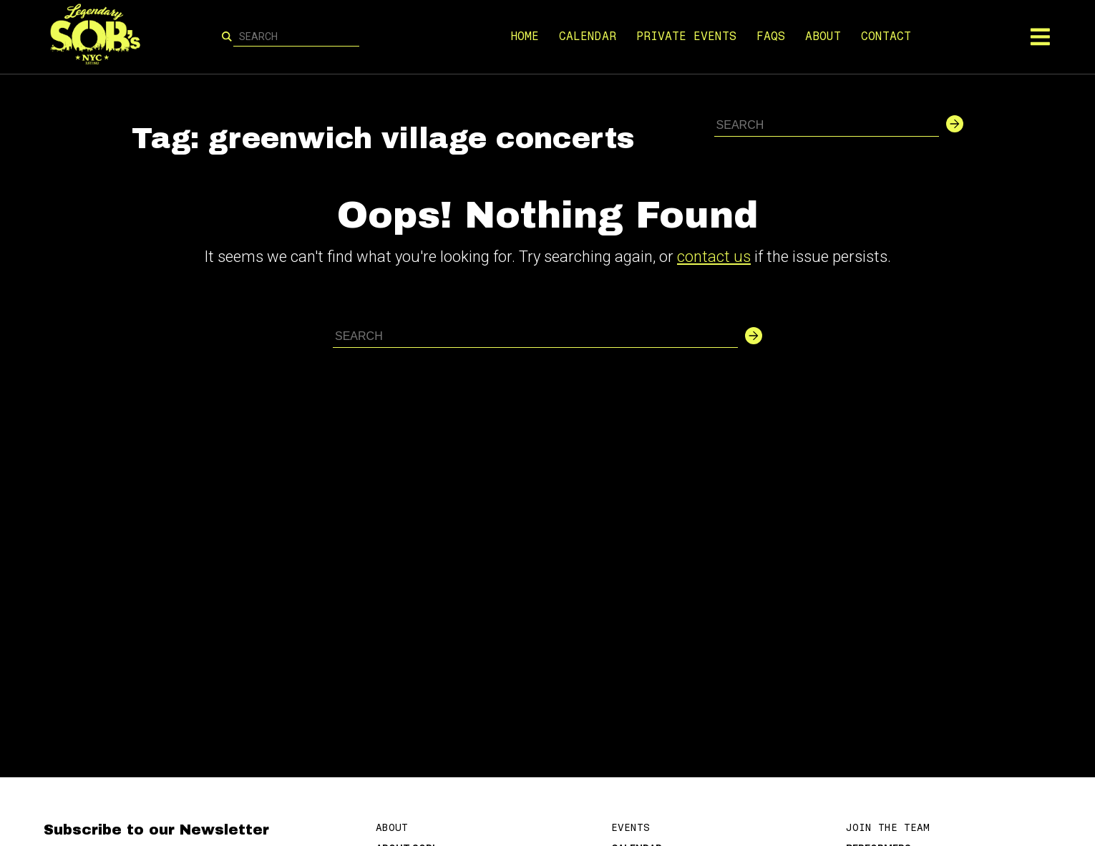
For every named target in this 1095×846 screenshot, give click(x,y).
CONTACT (886, 36)
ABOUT (823, 36)
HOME (524, 36)
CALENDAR (587, 36)
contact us (714, 257)
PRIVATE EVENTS (686, 36)
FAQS (770, 36)
